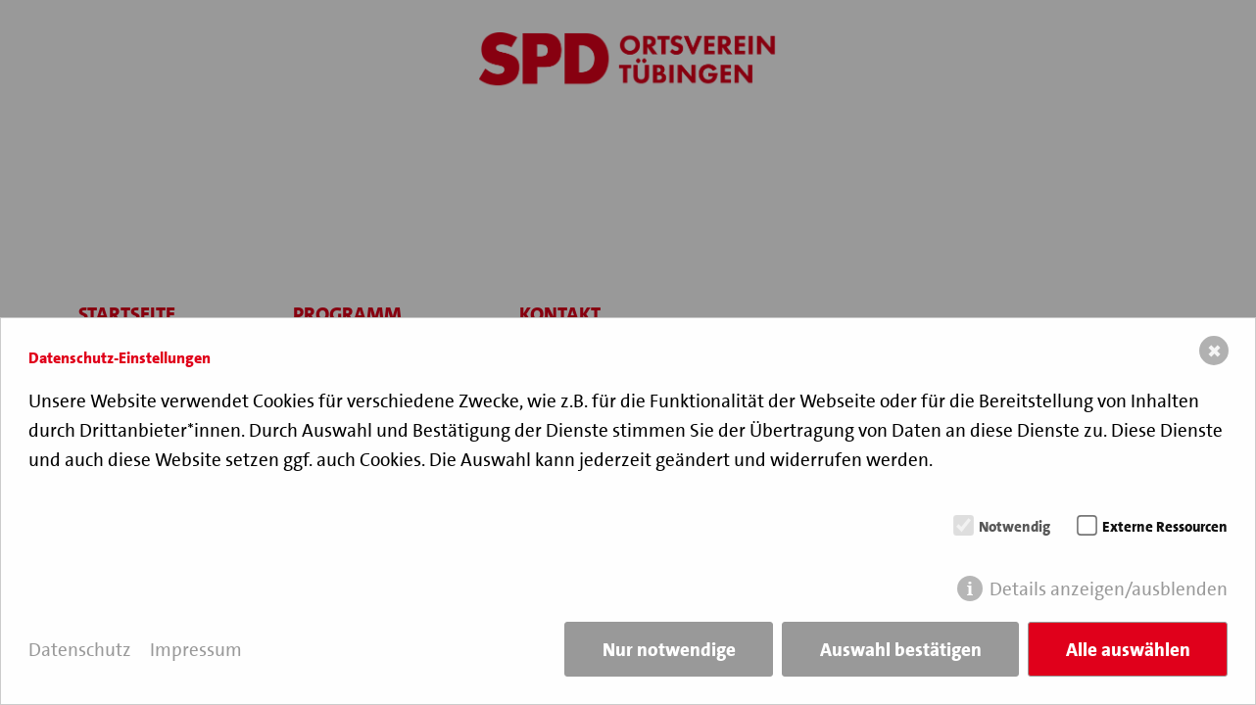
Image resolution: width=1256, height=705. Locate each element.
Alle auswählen (1128, 649)
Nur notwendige (669, 649)
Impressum (196, 649)
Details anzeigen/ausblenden (1109, 589)
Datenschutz (79, 649)
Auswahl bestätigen (901, 649)
